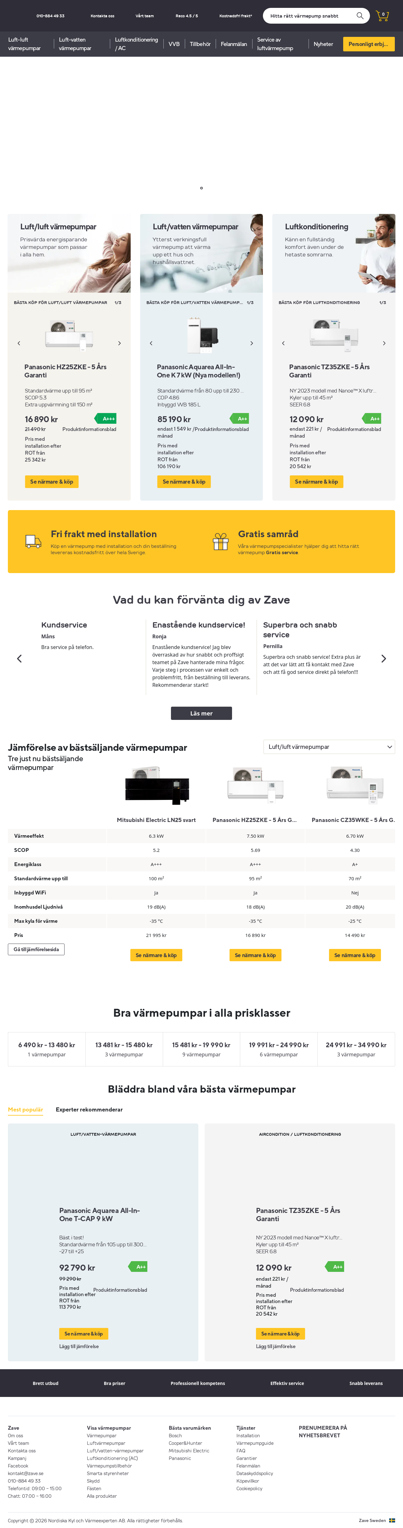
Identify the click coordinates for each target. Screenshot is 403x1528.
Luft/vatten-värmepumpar (115, 1450)
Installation (248, 1435)
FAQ (240, 1450)
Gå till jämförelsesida (36, 949)
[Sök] (316, 16)
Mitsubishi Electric (189, 1450)
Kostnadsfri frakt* (240, 16)
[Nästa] (119, 343)
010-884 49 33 (95, 16)
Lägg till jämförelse (79, 1346)
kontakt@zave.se (25, 1473)
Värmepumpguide (255, 1442)
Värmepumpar (101, 1435)
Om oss (15, 1435)
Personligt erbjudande (372, 44)
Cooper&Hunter (185, 1442)
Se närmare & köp (51, 481)
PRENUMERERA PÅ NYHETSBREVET (323, 1431)
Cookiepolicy (249, 1488)
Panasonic (180, 1458)
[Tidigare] (18, 343)
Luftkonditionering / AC (136, 43)
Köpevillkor (247, 1480)
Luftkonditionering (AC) (112, 1458)
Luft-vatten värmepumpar (75, 43)
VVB (173, 44)
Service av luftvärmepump (275, 43)
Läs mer (201, 713)
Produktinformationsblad (89, 429)
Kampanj (17, 1458)
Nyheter (323, 44)
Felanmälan (234, 44)
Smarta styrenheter (108, 1473)
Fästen (94, 1488)
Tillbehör (200, 44)
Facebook (18, 1465)
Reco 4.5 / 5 (200, 16)
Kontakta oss (133, 16)
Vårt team (167, 16)
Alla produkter (102, 1495)
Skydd (93, 1480)
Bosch (175, 1435)
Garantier (246, 1458)
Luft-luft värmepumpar (24, 43)
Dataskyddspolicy (254, 1473)
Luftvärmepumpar (106, 1442)
